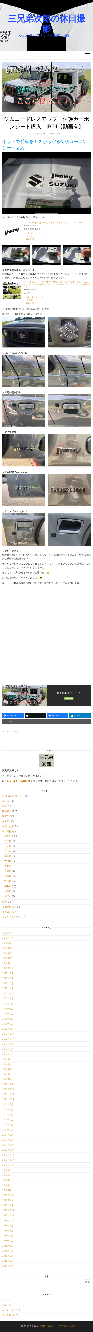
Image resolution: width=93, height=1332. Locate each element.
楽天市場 (30, 238)
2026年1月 (7, 943)
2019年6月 (7, 1240)
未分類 (5, 821)
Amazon (29, 236)
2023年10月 (8, 993)
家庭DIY (6, 816)
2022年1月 (7, 1084)
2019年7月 (7, 1235)
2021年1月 (7, 1144)
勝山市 (7, 850)
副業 (4, 806)
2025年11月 (8, 953)
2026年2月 (7, 937)
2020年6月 (7, 1180)
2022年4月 (7, 1069)
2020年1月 (7, 1205)
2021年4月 (7, 1129)
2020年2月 (7, 1200)
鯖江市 (7, 896)
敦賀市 (7, 881)
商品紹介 (16, 731)
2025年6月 (7, 978)
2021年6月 (7, 1119)
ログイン (6, 1299)
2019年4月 (7, 1250)
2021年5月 (7, 1124)
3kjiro (58, 134)
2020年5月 (7, 1185)
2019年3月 (7, 1255)
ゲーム (5, 801)
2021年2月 (7, 1139)
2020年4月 (7, 1190)
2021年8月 (7, 1109)
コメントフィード (11, 1309)
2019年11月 (8, 1215)
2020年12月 (8, 1149)
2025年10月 (8, 958)
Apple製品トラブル (12, 796)
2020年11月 (8, 1154)
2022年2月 (7, 1079)
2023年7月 (7, 998)
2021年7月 (7, 1114)
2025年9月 (7, 963)
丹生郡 (7, 840)
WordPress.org (10, 1314)
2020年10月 (8, 1159)
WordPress (45, 1325)
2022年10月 (8, 1043)
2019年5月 (7, 1245)
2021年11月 (8, 1094)
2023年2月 (7, 1023)
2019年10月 (8, 1220)
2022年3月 (7, 1074)
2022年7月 (7, 1059)
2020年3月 (7, 1195)
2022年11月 (8, 1038)
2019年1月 (7, 1265)
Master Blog (68, 1325)
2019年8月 (7, 1230)
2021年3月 (7, 1134)
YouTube (12, 780)
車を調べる (8, 912)
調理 (4, 901)
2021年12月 (8, 1089)
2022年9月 (7, 1048)
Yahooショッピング (34, 233)
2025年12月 (8, 948)
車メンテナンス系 (11, 917)
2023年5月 (7, 1008)
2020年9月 (7, 1165)
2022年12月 (8, 1033)
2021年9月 (7, 1104)
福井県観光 (8, 831)
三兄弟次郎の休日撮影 (46, 23)
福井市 (7, 886)
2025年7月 (7, 973)
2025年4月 (7, 988)
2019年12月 (8, 1210)
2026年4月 (7, 933)
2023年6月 (7, 1003)
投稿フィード (9, 1304)
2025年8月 (7, 968)
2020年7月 (7, 1175)
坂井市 (7, 866)
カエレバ (34, 225)
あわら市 (9, 835)
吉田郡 (7, 861)
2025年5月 (7, 983)
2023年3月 (7, 1018)
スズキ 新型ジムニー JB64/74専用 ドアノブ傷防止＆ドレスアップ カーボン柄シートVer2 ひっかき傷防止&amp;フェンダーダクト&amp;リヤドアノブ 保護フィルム (57, 284)
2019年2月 (7, 1260)
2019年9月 (7, 1225)
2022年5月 (7, 1064)
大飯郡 (7, 876)
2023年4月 (7, 1013)
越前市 (7, 891)
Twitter (24, 780)
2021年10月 (8, 1099)
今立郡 (7, 845)
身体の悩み (8, 907)
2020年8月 (7, 1170)
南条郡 (7, 856)
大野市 (7, 871)
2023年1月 (7, 1028)
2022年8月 (7, 1054)
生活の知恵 (8, 826)
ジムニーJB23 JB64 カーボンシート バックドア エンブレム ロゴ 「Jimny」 (54, 222)
